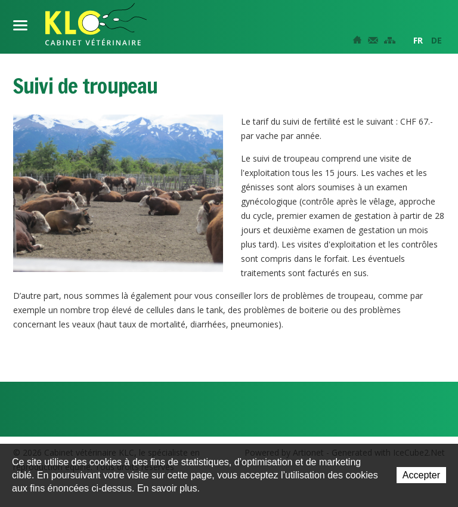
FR (418, 40)
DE (436, 40)
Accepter (421, 475)
